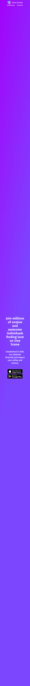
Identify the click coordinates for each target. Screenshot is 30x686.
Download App (11, 5)
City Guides (20, 5)
